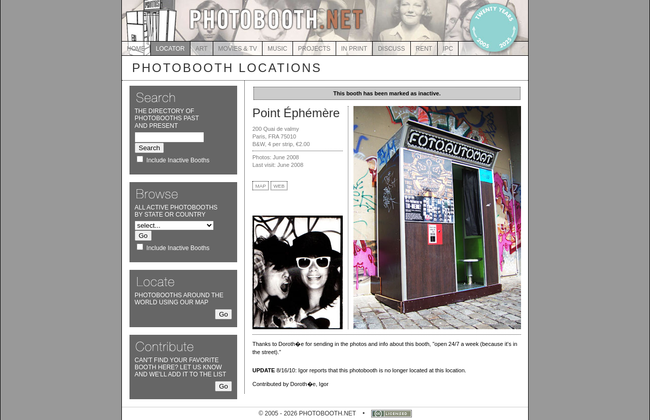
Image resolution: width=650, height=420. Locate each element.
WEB (279, 186)
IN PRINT (354, 48)
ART (202, 48)
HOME (136, 48)
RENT (424, 48)
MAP (260, 186)
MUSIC (277, 48)
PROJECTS (314, 48)
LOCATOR (170, 48)
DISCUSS (391, 48)
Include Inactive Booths (177, 160)
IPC (448, 48)
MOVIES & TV (237, 48)
